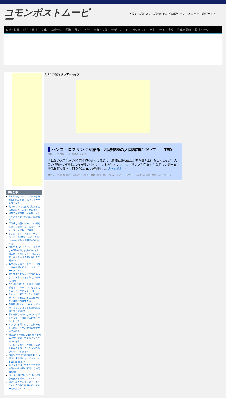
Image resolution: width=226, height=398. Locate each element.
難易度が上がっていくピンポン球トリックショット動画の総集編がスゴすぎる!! (24, 307)
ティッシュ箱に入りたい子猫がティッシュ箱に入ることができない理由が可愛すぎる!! (24, 297)
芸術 (153, 29)
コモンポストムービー (46, 16)
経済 (154, 174)
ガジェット (139, 29)
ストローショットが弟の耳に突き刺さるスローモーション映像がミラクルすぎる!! (24, 348)
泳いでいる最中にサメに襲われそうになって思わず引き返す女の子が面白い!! (24, 328)
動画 (148, 174)
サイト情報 (166, 29)
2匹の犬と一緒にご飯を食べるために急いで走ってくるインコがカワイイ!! (25, 338)
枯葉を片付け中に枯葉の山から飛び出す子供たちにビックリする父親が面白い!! (24, 358)
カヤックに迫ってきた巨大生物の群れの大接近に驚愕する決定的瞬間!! (24, 368)
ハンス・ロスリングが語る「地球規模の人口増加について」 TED (112, 149)
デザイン (116, 29)
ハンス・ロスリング (124, 174)
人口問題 (140, 174)
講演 (99, 174)
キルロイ (84, 154)
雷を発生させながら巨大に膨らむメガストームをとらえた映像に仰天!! (24, 277)
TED (111, 174)
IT (127, 29)
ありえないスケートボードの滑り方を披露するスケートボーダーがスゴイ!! (24, 267)
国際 (68, 29)
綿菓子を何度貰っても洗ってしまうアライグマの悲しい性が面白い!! (24, 216)
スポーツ (56, 29)
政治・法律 (13, 29)
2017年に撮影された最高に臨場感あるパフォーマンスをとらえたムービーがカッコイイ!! (25, 287)
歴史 (77, 29)
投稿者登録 (184, 29)
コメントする (164, 174)
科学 (87, 29)
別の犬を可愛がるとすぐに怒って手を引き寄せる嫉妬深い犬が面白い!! (24, 257)
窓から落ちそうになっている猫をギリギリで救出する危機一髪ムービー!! (24, 318)
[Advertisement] (113, 106)
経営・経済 (30, 29)
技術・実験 (100, 29)
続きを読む (117, 168)
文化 (44, 29)
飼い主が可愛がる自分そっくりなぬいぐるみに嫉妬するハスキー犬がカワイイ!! (24, 385)
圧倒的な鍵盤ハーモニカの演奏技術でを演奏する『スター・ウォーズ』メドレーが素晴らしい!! (25, 226)
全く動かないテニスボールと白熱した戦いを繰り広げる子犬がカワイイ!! (24, 200)
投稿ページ (202, 29)
